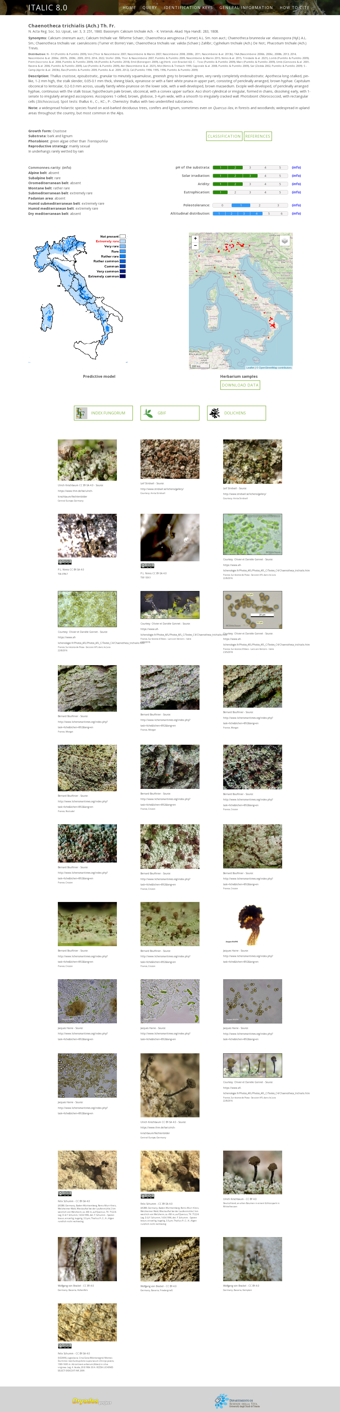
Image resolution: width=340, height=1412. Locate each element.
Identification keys (188, 7)
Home (129, 7)
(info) (66, 167)
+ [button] (195, 238)
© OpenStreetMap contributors (274, 367)
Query (150, 7)
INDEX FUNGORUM (100, 413)
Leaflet (250, 367)
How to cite (295, 7)
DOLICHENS (227, 413)
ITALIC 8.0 (48, 7)
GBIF (154, 413)
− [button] (195, 246)
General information (246, 7)
